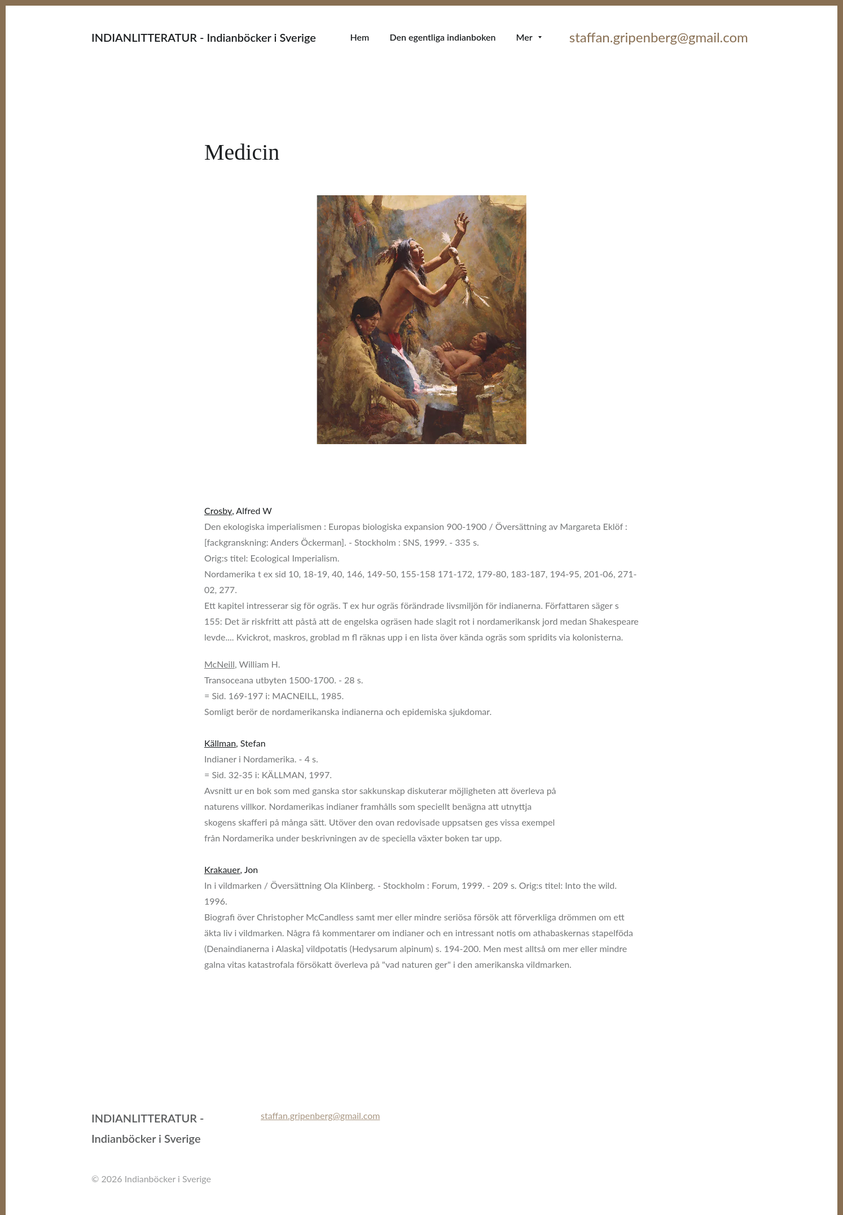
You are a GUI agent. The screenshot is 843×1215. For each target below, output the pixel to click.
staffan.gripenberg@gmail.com (660, 37)
